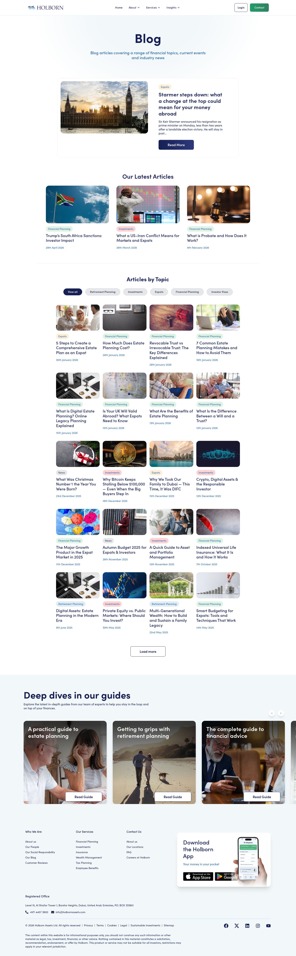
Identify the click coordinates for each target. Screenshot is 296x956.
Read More (176, 144)
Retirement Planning (103, 292)
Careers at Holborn (138, 857)
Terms (100, 925)
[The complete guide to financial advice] (243, 762)
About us (30, 841)
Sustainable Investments (145, 925)
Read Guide (84, 796)
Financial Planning (187, 292)
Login (241, 7)
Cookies (112, 925)
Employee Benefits (87, 868)
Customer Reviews (36, 863)
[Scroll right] (281, 713)
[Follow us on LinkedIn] (247, 925)
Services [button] (153, 7)
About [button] (134, 7)
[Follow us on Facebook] (226, 925)
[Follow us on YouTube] (268, 925)
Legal (123, 925)
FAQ (128, 852)
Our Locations (134, 847)
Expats (159, 292)
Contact (259, 7)
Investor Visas (219, 292)
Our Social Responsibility (40, 852)
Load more (148, 651)
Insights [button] (173, 7)
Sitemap (169, 925)
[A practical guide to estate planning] (65, 762)
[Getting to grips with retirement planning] (154, 762)
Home (119, 7)
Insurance (82, 852)
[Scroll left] (272, 713)
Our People (32, 847)
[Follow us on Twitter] (236, 925)
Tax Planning (84, 863)
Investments (135, 292)
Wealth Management (89, 857)
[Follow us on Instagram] (258, 925)
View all (73, 292)
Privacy (88, 925)
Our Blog (30, 857)
